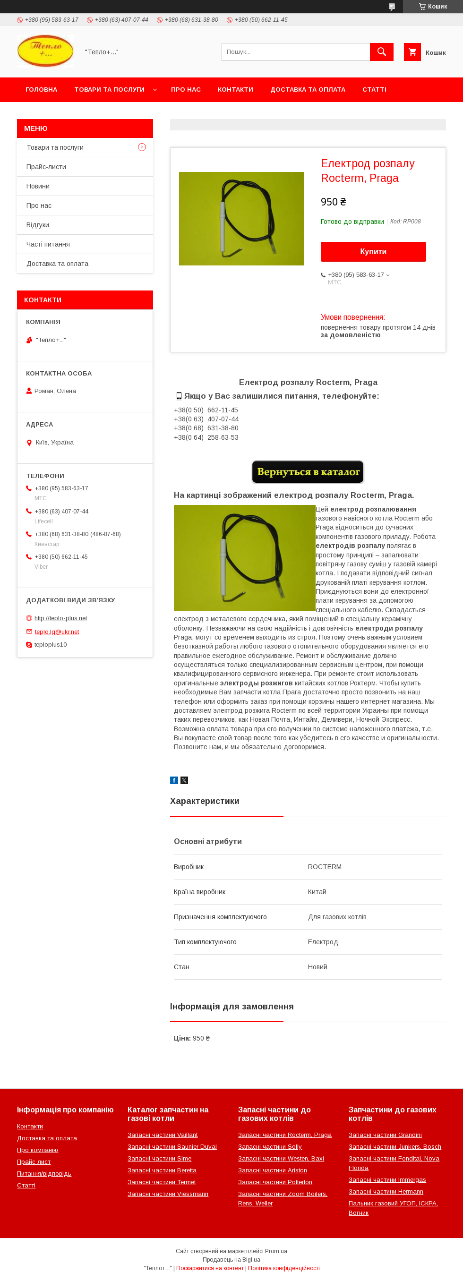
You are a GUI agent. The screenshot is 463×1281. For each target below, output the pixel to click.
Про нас (186, 89)
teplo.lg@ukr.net (57, 631)
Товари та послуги (109, 89)
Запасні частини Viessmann (168, 1193)
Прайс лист (34, 1161)
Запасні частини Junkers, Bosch (395, 1146)
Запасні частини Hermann (386, 1191)
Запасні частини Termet (162, 1182)
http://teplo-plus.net (60, 618)
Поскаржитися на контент (210, 1268)
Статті (374, 89)
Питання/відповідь (44, 1173)
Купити (373, 252)
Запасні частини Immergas (387, 1179)
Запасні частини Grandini (385, 1134)
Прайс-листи (46, 167)
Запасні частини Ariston (272, 1170)
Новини (38, 186)
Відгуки (37, 225)
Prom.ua (276, 1251)
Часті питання (48, 244)
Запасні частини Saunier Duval (172, 1146)
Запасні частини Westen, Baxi (281, 1158)
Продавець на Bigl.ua (231, 1259)
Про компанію (37, 1149)
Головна (41, 89)
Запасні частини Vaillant (162, 1134)
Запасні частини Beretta (162, 1170)
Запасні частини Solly (270, 1146)
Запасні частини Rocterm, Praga (285, 1134)
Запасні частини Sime (159, 1158)
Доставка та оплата (307, 89)
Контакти (235, 89)
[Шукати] (382, 52)
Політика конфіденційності (284, 1268)
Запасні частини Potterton (275, 1182)
